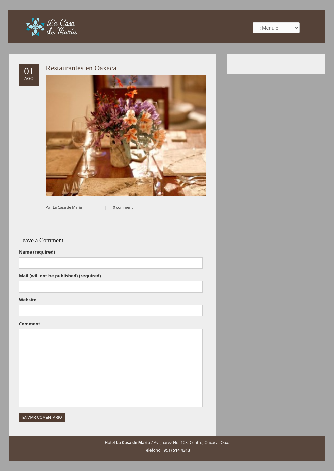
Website (27, 300)
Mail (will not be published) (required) (60, 276)
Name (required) (37, 252)
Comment (29, 324)
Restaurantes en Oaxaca (81, 68)
